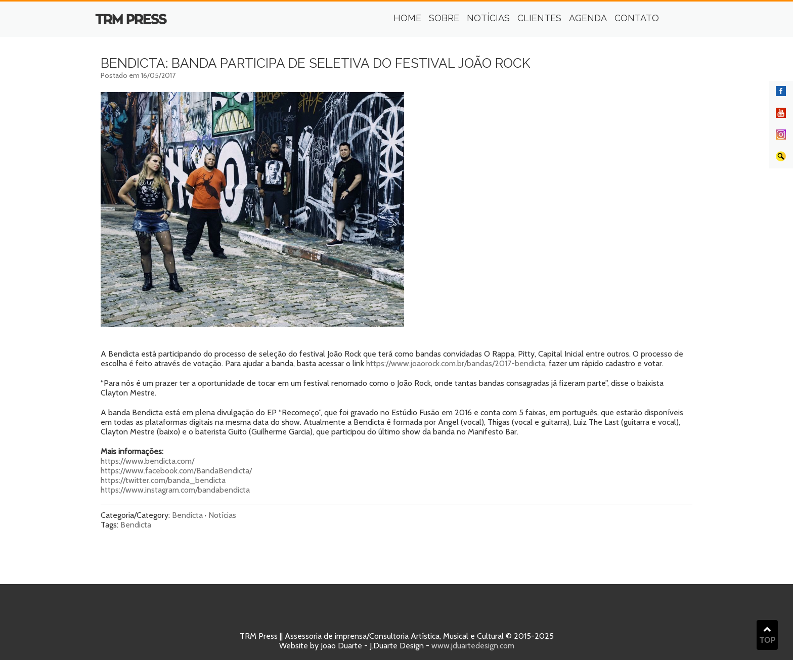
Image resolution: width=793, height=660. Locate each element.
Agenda (588, 18)
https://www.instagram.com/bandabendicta (175, 490)
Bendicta (187, 515)
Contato (636, 18)
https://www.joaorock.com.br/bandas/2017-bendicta (455, 363)
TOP (767, 635)
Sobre (444, 18)
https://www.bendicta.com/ (147, 461)
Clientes (539, 18)
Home (407, 18)
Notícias (488, 18)
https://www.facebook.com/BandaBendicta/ (176, 470)
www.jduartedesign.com (472, 645)
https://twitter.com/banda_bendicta (163, 480)
